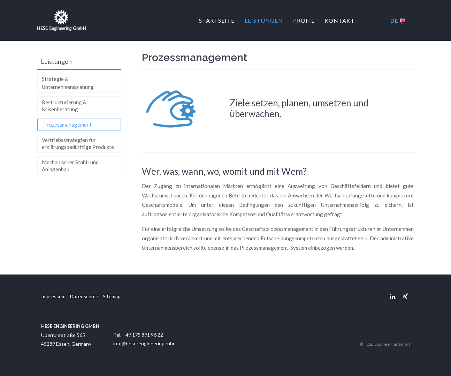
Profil (303, 20)
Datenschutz (84, 296)
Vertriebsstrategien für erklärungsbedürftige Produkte (78, 143)
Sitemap (112, 296)
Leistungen (264, 20)
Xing (405, 296)
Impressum (53, 296)
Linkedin (392, 296)
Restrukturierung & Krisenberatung (64, 105)
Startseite (217, 20)
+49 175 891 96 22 (142, 335)
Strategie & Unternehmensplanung (68, 83)
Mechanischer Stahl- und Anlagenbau (70, 165)
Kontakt (339, 20)
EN (402, 20)
